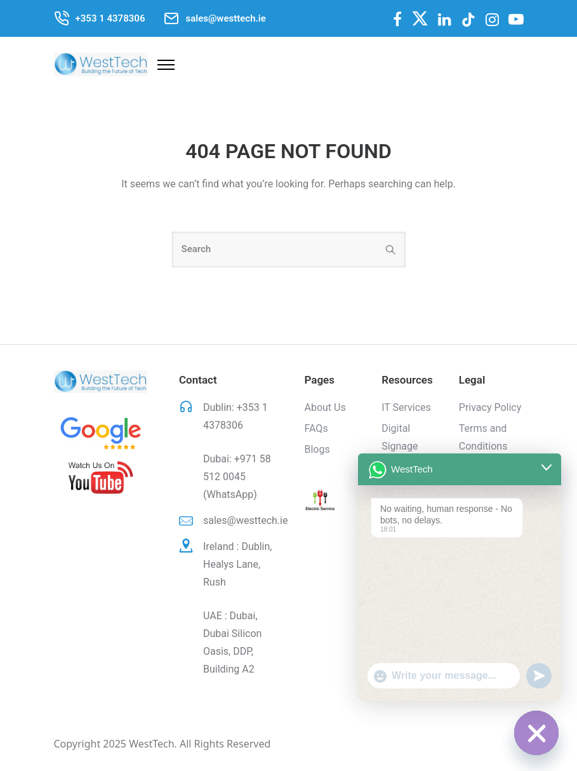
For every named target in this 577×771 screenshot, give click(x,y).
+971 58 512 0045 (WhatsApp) (237, 476)
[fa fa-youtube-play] (516, 19)
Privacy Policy (490, 407)
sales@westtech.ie (245, 520)
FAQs (316, 428)
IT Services (406, 407)
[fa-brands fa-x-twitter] (419, 18)
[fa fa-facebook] (397, 19)
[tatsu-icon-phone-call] (61, 18)
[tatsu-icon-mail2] (171, 18)
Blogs (317, 449)
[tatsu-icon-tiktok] (468, 19)
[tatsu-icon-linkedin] (444, 19)
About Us (325, 407)
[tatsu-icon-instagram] (492, 19)
